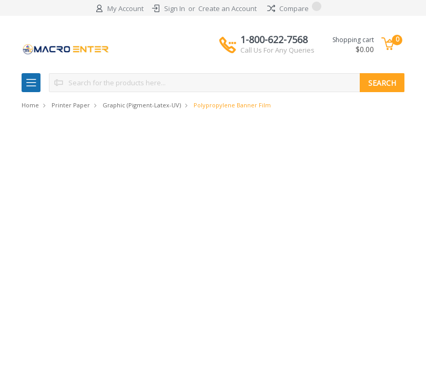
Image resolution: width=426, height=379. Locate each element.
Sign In (174, 8)
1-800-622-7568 (277, 44)
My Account (125, 8)
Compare (294, 8)
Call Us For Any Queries (277, 50)
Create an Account (227, 8)
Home (30, 105)
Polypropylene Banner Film (232, 105)
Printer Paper (71, 105)
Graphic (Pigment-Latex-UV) (142, 105)
